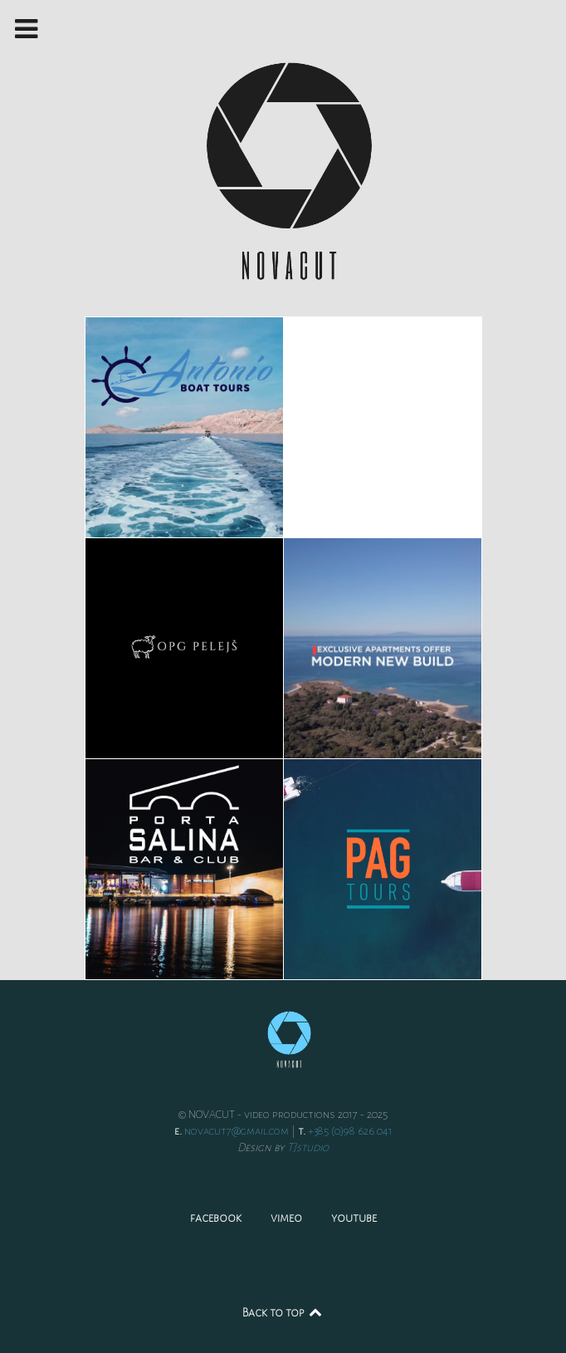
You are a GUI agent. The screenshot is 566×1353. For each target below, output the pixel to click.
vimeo (286, 1217)
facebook (216, 1217)
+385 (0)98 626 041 (350, 1131)
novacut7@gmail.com (236, 1131)
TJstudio (308, 1147)
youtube (354, 1217)
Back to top (283, 1312)
